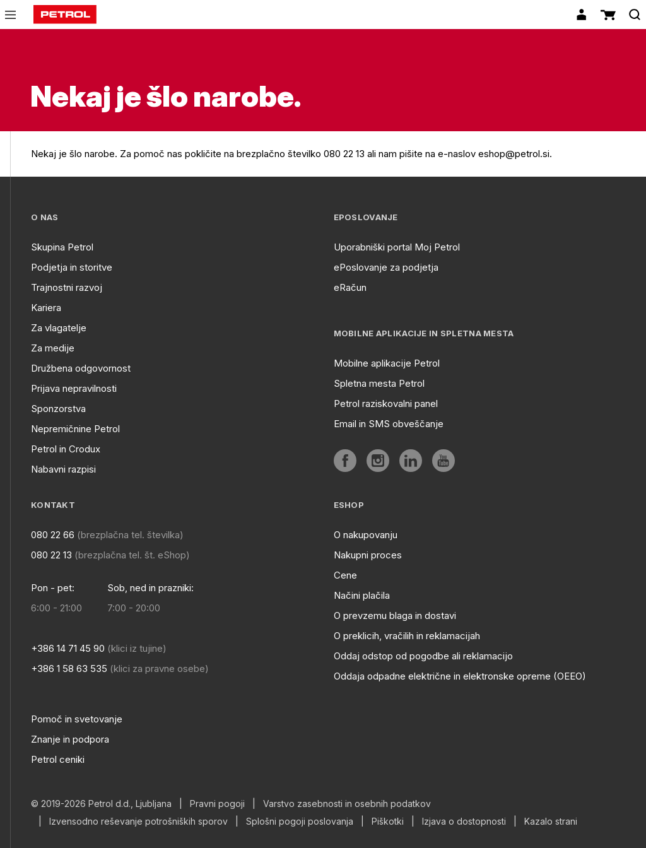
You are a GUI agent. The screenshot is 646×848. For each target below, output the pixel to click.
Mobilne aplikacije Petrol (387, 363)
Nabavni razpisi (63, 469)
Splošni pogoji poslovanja (299, 821)
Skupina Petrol (62, 247)
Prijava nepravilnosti (74, 388)
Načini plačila (362, 595)
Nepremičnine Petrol (75, 429)
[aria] (345, 460)
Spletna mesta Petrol (379, 383)
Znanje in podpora (70, 739)
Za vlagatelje (58, 328)
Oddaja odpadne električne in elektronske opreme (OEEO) (460, 676)
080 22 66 (52, 535)
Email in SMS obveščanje (388, 424)
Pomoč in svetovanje (76, 719)
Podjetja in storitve (71, 267)
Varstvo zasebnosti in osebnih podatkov (347, 804)
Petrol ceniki (58, 759)
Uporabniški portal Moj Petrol (397, 247)
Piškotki (388, 821)
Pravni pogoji (217, 804)
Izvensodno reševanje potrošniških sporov (138, 821)
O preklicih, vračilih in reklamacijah (407, 636)
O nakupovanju (365, 535)
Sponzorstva (58, 409)
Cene (345, 575)
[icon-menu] (10, 14)
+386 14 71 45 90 (68, 648)
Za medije (52, 348)
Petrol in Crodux (65, 449)
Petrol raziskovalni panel (386, 403)
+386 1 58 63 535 (69, 668)
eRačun (350, 287)
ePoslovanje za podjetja (386, 267)
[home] (65, 14)
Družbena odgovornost (81, 368)
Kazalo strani (550, 821)
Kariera (46, 308)
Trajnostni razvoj (66, 287)
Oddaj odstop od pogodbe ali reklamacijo (423, 656)
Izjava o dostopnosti (464, 821)
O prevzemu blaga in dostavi (395, 615)
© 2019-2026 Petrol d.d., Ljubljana (101, 804)
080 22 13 (51, 555)
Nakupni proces (368, 555)
